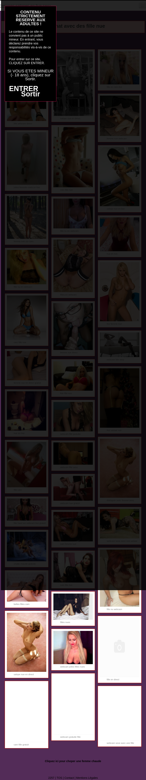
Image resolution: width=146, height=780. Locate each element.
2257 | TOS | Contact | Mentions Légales (73, 777)
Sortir (30, 94)
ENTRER (23, 89)
